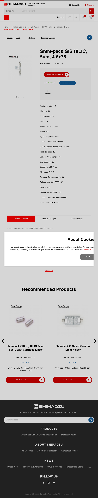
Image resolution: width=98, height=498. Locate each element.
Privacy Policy (89, 250)
